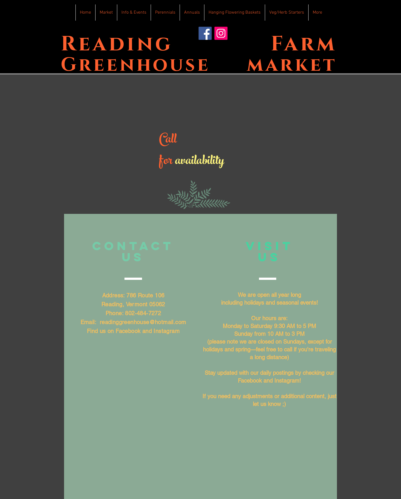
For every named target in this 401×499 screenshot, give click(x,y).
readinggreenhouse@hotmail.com (143, 322)
